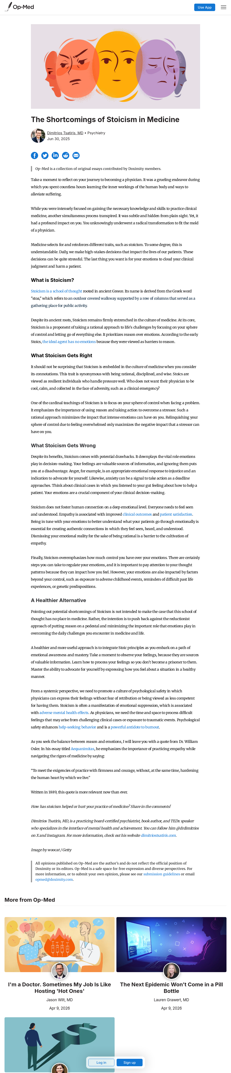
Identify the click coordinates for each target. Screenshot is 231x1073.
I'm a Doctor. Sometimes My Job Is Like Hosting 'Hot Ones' (59, 987)
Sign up (129, 1062)
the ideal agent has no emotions (69, 341)
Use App (205, 7)
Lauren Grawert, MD (171, 1000)
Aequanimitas (82, 748)
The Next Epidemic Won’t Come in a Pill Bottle (171, 987)
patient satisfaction (176, 514)
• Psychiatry (94, 133)
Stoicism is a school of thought (56, 291)
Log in (101, 1062)
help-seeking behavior (77, 727)
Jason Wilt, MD (59, 1000)
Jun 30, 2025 (58, 139)
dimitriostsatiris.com (158, 835)
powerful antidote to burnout (135, 727)
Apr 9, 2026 (37, 1007)
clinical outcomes (137, 514)
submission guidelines (161, 874)
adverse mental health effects (63, 712)
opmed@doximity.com (54, 879)
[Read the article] (60, 945)
